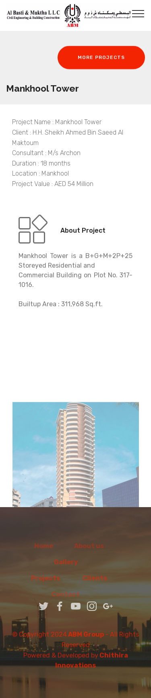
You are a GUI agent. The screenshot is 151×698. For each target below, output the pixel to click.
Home (43, 550)
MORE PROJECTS (101, 58)
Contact (75, 598)
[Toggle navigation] (138, 13)
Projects (45, 582)
